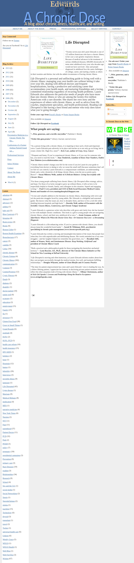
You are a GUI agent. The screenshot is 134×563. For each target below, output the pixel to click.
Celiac (5, 249)
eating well (7, 295)
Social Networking (10, 493)
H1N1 (5, 337)
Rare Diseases (8, 467)
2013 (8, 68)
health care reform (10, 344)
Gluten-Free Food (9, 321)
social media (7, 490)
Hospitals (6, 363)
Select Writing (99, 29)
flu (4, 314)
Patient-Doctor (8, 432)
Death (5, 279)
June (10, 127)
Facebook (55, 123)
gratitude (6, 333)
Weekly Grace (8, 539)
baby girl (6, 210)
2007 (8, 94)
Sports (5, 497)
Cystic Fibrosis (8, 275)
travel (5, 524)
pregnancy (7, 451)
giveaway (6, 318)
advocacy (6, 203)
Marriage (6, 394)
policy (5, 448)
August (11, 119)
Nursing (6, 417)
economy (6, 298)
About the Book (36, 29)
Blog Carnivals (8, 214)
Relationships (8, 474)
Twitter (16, 40)
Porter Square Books (71, 115)
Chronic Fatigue (9, 256)
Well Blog (6, 551)
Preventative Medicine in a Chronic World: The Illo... (17, 138)
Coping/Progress (9, 272)
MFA (5, 406)
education (6, 302)
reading (5, 471)
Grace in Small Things (11, 325)
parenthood (7, 429)
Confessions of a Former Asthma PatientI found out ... (17, 148)
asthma (5, 207)
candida (6, 245)
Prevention (7, 459)
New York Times (9, 413)
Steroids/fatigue (9, 501)
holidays (6, 356)
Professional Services (73, 29)
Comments (113, 114)
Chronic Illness (8, 260)
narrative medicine (10, 409)
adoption (6, 195)
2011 (8, 77)
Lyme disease (8, 390)
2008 (8, 90)
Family (5, 310)
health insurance (9, 348)
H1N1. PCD (7, 340)
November (12, 106)
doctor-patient (8, 291)
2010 (8, 81)
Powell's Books (55, 115)
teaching (6, 509)
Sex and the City (9, 486)
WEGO (5, 543)
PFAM (5, 444)
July (10, 123)
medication (7, 402)
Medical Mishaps (9, 398)
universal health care (10, 532)
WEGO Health (8, 547)
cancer (5, 241)
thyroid (5, 516)
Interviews (7, 375)
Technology (7, 513)
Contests (6, 268)
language (6, 383)
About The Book (13, 172)
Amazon (47, 119)
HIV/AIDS (7, 352)
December (12, 102)
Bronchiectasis (8, 237)
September (12, 114)
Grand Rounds (8, 329)
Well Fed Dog (8, 555)
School (5, 482)
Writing (6, 559)
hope (4, 360)
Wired (126, 135)
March (10, 182)
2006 (8, 98)
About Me (17, 29)
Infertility (6, 371)
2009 (8, 85)
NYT (5, 421)
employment (7, 306)
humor (5, 367)
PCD (4, 436)
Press (53, 29)
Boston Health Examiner (12, 233)
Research (6, 478)
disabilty (6, 287)
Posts (111, 109)
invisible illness (9, 379)
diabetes (6, 283)
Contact (116, 29)
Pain (4, 425)
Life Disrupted (8, 386)
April (10, 132)
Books (5, 226)
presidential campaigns (11, 455)
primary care (7, 463)
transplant (6, 520)
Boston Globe (8, 229)
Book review (7, 222)
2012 (8, 72)
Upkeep (6, 536)
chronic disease (8, 253)
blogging (6, 218)
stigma (5, 505)
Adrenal (6, 199)
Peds (4, 440)
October (11, 110)
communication (9, 264)
